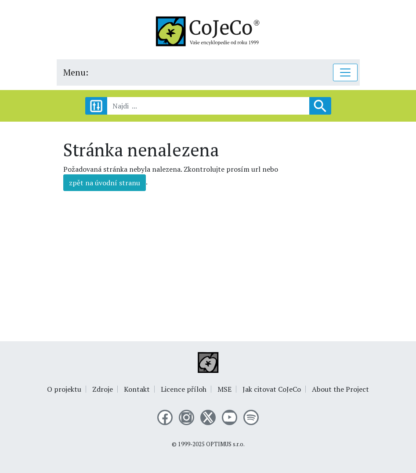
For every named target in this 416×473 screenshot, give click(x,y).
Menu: (75, 72)
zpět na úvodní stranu (104, 183)
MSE (224, 389)
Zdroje (102, 389)
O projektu (64, 389)
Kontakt (137, 389)
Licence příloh (183, 389)
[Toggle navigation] (345, 72)
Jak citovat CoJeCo (271, 389)
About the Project (340, 389)
